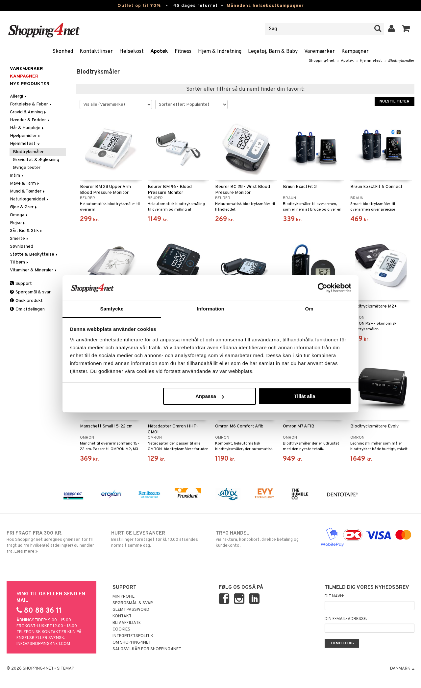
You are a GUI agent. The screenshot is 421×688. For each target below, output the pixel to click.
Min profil (123, 596)
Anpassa (209, 396)
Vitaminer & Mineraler (34, 270)
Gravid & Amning (28, 112)
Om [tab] (309, 308)
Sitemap (65, 668)
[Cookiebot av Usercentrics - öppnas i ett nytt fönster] (322, 288)
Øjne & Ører (24, 207)
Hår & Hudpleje (27, 128)
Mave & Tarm (25, 183)
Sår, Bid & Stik (26, 231)
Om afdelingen (27, 309)
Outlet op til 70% (139, 6)
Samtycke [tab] (112, 308)
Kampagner (355, 51)
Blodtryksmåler (401, 60)
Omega (19, 215)
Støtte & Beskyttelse (34, 254)
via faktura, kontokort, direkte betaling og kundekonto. (263, 539)
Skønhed (62, 51)
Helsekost (131, 51)
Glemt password (130, 609)
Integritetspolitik (132, 636)
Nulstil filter (394, 101)
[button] (406, 29)
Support (21, 284)
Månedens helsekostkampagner (265, 6)
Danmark (402, 668)
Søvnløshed (21, 246)
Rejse (18, 223)
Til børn (19, 262)
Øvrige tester (26, 168)
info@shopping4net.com (43, 644)
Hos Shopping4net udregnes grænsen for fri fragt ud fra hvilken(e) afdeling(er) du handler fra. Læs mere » (54, 542)
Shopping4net (321, 60)
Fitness (183, 51)
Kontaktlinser (96, 51)
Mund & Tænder (28, 191)
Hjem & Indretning (219, 51)
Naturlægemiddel (29, 199)
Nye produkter (30, 84)
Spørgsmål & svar (30, 292)
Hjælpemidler (25, 136)
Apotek (159, 51)
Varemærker (319, 51)
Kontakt (122, 616)
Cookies (121, 629)
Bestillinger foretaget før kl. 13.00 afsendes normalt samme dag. (158, 539)
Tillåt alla (304, 396)
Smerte (19, 238)
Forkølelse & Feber (31, 104)
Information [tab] (210, 308)
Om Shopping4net (131, 642)
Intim (17, 175)
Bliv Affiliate (126, 623)
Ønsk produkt (26, 301)
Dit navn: (334, 596)
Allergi (18, 96)
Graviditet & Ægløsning (36, 160)
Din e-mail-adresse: (346, 619)
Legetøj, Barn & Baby (273, 51)
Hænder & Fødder (30, 120)
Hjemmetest (371, 60)
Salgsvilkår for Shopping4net (146, 649)
